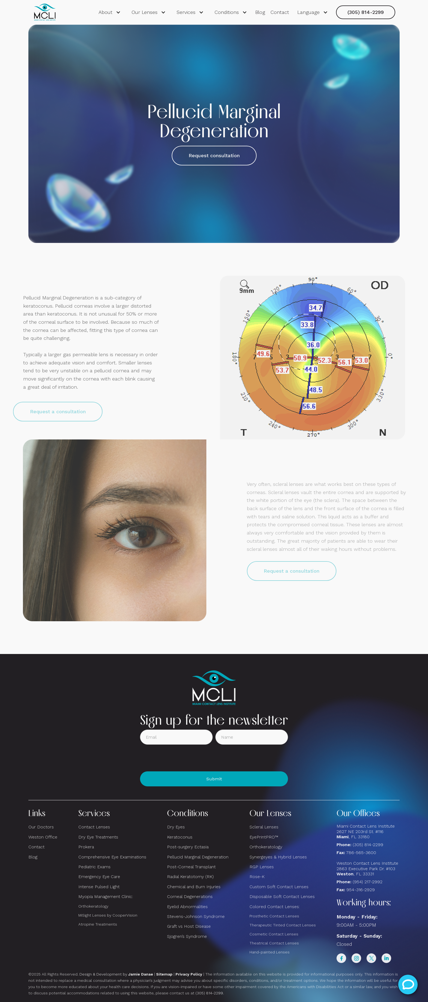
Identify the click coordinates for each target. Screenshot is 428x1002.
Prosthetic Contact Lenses (274, 916)
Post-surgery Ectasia (188, 846)
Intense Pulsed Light (99, 886)
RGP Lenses (261, 866)
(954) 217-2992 (367, 881)
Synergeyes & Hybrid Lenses (278, 857)
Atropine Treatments (97, 924)
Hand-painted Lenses (269, 952)
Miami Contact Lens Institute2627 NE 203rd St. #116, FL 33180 (366, 831)
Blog (260, 12)
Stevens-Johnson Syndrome (196, 916)
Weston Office (42, 837)
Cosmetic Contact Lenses (273, 934)
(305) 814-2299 (365, 12)
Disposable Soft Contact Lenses (282, 896)
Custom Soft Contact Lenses (278, 886)
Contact (280, 12)
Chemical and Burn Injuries (194, 886)
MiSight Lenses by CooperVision (107, 915)
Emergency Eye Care (99, 876)
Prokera (86, 846)
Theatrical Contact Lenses (274, 943)
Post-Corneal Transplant (191, 866)
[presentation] (181, 758)
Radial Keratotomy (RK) (190, 876)
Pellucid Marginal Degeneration (197, 857)
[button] (109, 12)
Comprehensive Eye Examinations (112, 857)
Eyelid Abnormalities (187, 906)
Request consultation (214, 155)
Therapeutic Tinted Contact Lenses (282, 925)
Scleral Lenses (263, 826)
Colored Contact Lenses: (274, 906)
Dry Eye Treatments (98, 837)
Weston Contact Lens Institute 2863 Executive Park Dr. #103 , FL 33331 (368, 868)
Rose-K (256, 876)
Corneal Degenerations (190, 896)
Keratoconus (179, 837)
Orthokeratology (93, 906)
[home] (45, 12)
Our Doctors (41, 826)
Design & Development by (116, 974)
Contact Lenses (94, 826)
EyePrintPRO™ (263, 837)
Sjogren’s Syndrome (187, 936)
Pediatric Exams (94, 866)
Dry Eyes (176, 826)
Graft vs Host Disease (189, 926)
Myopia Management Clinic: (105, 896)
